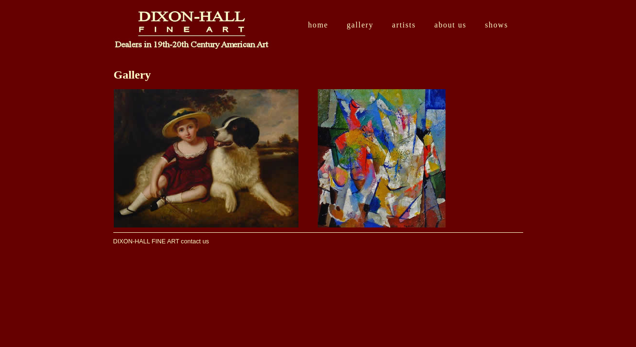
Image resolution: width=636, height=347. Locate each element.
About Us (450, 25)
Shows (496, 25)
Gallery (360, 25)
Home (318, 25)
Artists (404, 25)
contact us (195, 241)
